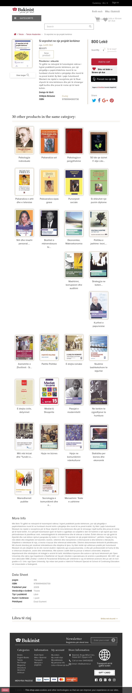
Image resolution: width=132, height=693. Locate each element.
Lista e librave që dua (60, 665)
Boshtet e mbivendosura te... (49, 243)
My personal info (58, 663)
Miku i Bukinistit (112, 11)
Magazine (21, 665)
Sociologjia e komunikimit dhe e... (49, 501)
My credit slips (57, 658)
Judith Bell (48, 45)
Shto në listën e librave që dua (102, 71)
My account (57, 650)
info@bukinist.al (84, 664)
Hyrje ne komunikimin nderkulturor (74, 457)
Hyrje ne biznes (49, 453)
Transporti (38, 660)
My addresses (57, 660)
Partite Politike (49, 364)
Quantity (95, 50)
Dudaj (65, 96)
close (5, 690)
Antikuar (20, 673)
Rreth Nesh (39, 655)
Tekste (20, 660)
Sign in (115, 3)
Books (20, 655)
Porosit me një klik (106, 79)
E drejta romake (74, 364)
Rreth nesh (97, 11)
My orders (55, 655)
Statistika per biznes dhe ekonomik (98, 457)
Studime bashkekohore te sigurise (99, 367)
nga (40, 45)
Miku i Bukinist (40, 658)
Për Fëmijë (21, 663)
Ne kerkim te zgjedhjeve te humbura (98, 412)
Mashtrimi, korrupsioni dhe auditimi (74, 285)
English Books (23, 658)
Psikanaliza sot (49, 157)
